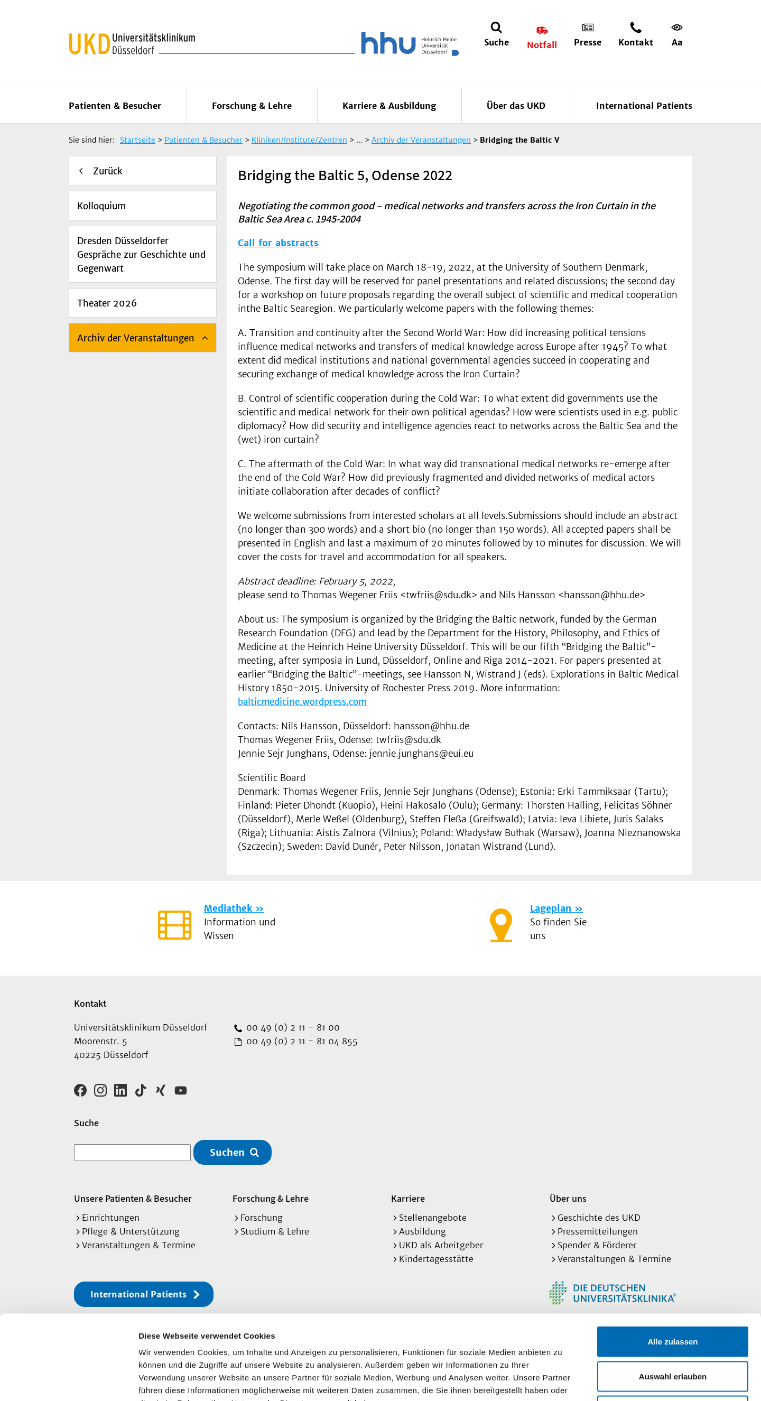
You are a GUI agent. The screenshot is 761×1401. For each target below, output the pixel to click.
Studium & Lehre (274, 1231)
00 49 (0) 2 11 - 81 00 (292, 1027)
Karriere (408, 1198)
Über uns (568, 1198)
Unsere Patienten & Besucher (133, 1198)
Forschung (261, 1217)
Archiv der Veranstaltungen (135, 338)
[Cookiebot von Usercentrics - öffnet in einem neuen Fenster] (68, 1380)
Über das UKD (516, 105)
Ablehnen (673, 1331)
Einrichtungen (111, 1217)
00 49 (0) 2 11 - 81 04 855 (301, 1041)
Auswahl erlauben (673, 1297)
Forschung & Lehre (252, 105)
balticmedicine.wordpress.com (302, 702)
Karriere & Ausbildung (389, 105)
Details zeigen (562, 1380)
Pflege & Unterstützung (131, 1231)
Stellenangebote (433, 1217)
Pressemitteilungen (598, 1231)
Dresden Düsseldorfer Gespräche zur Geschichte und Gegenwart (141, 254)
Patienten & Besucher (115, 105)
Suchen (227, 1152)
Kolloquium (101, 206)
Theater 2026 (107, 303)
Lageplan (550, 908)
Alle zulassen (672, 1262)
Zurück (108, 171)
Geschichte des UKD (599, 1217)
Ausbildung (422, 1231)
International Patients (644, 105)
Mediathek (228, 908)
